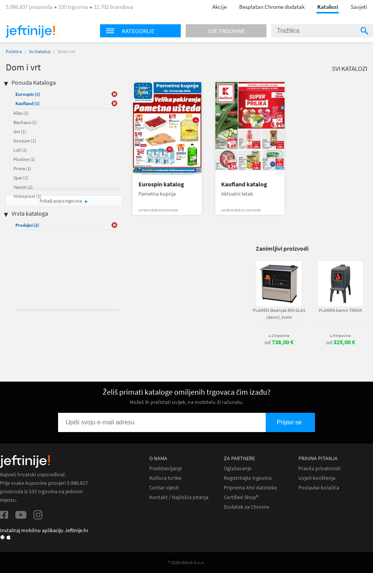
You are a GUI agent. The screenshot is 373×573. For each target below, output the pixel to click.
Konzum (24, 141)
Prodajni (27, 225)
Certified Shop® (241, 497)
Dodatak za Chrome (246, 507)
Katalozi (327, 6)
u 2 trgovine (278, 335)
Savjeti (359, 6)
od (279, 342)
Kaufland (27, 103)
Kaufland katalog (244, 184)
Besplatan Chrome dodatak (272, 6)
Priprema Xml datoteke (250, 487)
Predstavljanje (165, 468)
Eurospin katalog (161, 184)
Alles (21, 113)
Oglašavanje (237, 468)
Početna (14, 51)
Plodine (24, 159)
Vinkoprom (27, 196)
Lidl (20, 150)
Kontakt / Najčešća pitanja (178, 497)
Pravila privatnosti (319, 468)
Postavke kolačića (318, 487)
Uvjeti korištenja (316, 478)
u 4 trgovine (340, 335)
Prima (22, 168)
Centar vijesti (164, 487)
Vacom (23, 187)
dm (19, 131)
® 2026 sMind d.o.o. (186, 562)
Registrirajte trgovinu (248, 478)
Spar (20, 178)
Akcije (219, 6)
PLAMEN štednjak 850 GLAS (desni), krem (279, 313)
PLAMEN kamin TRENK (340, 310)
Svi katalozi (40, 51)
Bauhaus (25, 122)
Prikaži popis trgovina (61, 201)
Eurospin (27, 94)
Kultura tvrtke (165, 478)
